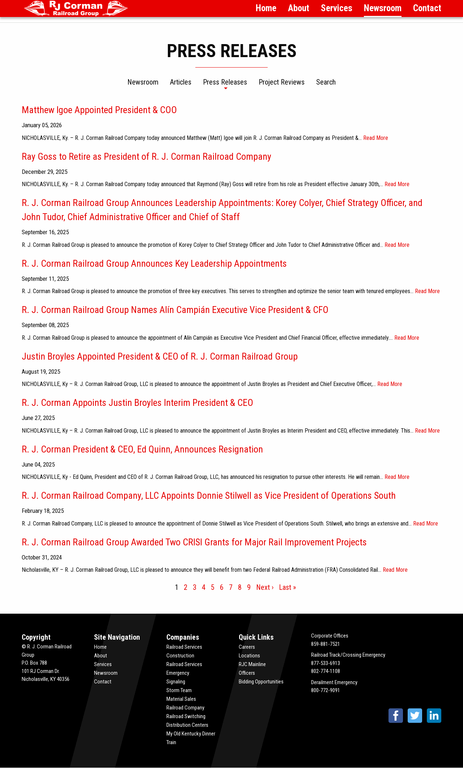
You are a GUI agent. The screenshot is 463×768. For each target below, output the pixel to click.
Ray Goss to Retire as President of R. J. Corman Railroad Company (146, 156)
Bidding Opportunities (261, 681)
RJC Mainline (252, 664)
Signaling (175, 681)
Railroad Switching (185, 716)
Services (336, 8)
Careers (247, 647)
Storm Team (179, 690)
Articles (180, 82)
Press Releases (225, 82)
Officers (247, 673)
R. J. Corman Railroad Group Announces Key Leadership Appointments (154, 263)
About (298, 8)
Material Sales (181, 699)
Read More (375, 137)
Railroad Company (185, 707)
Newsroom (383, 8)
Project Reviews (282, 82)
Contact (427, 8)
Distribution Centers (187, 725)
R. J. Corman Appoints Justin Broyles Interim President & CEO (137, 402)
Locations (249, 655)
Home (266, 8)
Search (326, 82)
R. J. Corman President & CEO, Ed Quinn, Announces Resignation (142, 449)
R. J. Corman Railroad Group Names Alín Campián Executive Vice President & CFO (175, 309)
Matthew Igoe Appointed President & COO (99, 109)
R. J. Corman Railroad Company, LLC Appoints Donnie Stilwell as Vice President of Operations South (209, 495)
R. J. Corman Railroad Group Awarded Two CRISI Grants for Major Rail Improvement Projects (194, 542)
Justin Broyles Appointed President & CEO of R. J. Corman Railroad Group (160, 356)
